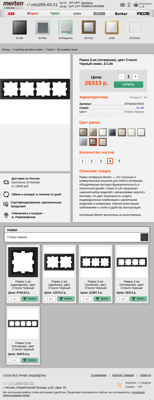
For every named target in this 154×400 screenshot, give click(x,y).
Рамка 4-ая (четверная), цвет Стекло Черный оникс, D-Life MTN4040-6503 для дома (131, 289)
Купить (128, 84)
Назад (5, 49)
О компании (98, 375)
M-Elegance (66, 38)
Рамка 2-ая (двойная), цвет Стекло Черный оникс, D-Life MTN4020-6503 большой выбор (59, 289)
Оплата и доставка (92, 5)
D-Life (19, 38)
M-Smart (135, 38)
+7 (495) (42, 5)
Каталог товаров (123, 375)
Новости (145, 375)
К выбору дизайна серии (28, 49)
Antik (112, 38)
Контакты (87, 2)
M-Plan (42, 38)
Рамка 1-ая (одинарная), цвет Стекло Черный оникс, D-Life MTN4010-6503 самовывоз (23, 289)
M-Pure (88, 38)
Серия (50, 49)
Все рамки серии (67, 49)
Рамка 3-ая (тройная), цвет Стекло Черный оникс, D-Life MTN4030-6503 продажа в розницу (95, 289)
